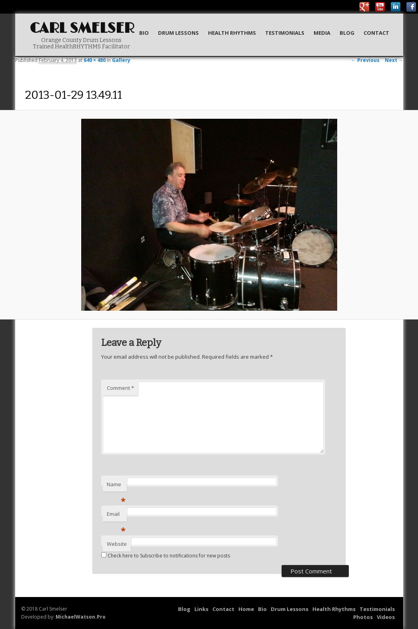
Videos (386, 617)
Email (116, 515)
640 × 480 (95, 60)
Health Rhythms (232, 32)
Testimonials (284, 32)
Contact (376, 32)
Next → (394, 60)
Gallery (121, 60)
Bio (144, 32)
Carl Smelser (82, 28)
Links (201, 609)
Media (322, 32)
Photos (363, 617)
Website (117, 543)
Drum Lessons (178, 32)
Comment (120, 387)
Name (116, 486)
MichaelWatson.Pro (81, 616)
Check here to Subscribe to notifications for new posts (165, 555)
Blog (347, 32)
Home (246, 609)
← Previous (365, 60)
